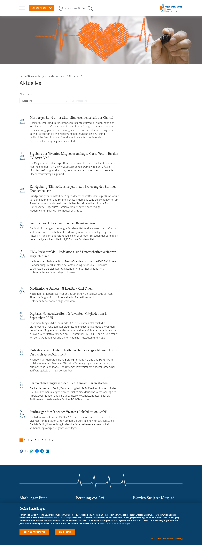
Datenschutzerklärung (172, 538)
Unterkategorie (79, 100)
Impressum (156, 538)
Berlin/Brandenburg (31, 76)
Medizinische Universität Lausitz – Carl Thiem (61, 288)
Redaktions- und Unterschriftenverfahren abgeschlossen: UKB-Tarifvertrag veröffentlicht (73, 352)
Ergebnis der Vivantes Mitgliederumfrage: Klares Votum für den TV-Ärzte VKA (74, 155)
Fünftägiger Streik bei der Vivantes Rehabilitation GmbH (68, 412)
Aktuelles (74, 76)
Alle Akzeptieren (34, 532)
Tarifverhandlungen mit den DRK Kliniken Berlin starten (69, 383)
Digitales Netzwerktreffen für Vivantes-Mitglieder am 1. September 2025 (68, 315)
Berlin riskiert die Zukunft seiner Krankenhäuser (63, 223)
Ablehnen (65, 532)
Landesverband (56, 76)
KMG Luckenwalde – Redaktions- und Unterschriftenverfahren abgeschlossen (73, 254)
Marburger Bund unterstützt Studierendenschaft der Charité (71, 117)
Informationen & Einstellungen (58, 517)
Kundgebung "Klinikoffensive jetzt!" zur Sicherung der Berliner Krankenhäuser (73, 188)
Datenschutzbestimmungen (117, 523)
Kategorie (27, 100)
